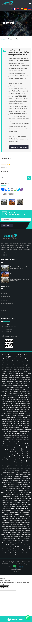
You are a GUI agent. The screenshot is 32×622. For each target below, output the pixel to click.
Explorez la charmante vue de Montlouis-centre (19, 267)
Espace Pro (16, 572)
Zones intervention (8, 303)
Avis (4, 307)
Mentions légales (16, 570)
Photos (5, 300)
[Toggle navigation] (30, 3)
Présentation (6, 297)
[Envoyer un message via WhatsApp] (27, 617)
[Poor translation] (6, 586)
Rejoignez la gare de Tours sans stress (19, 280)
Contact (5, 310)
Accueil (3, 39)
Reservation (6, 314)
